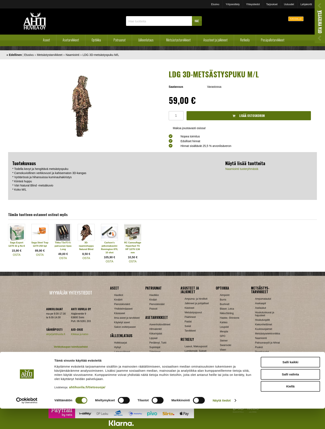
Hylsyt (117, 347)
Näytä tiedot (222, 421)
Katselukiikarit (227, 363)
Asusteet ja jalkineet (215, 39)
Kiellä (290, 407)
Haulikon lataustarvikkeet (128, 365)
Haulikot (118, 295)
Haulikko (154, 295)
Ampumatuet (156, 356)
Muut (152, 365)
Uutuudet (289, 4)
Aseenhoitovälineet (159, 324)
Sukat (188, 326)
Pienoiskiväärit (122, 304)
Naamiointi (72, 54)
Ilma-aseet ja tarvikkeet (127, 317)
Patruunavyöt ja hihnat (267, 342)
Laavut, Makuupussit (196, 346)
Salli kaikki (290, 382)
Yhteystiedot (253, 4)
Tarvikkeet (190, 330)
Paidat (188, 321)
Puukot (259, 347)
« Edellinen (14, 54)
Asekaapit (260, 303)
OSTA (17, 254)
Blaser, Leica (227, 308)
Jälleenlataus (146, 39)
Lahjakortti (306, 4)
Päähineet (190, 317)
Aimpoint (225, 295)
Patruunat (120, 39)
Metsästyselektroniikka (267, 333)
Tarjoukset (272, 4)
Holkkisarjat (120, 342)
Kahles (224, 322)
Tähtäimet (154, 351)
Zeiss (223, 354)
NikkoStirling (227, 313)
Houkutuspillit (262, 319)
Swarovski (225, 345)
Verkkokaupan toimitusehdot (71, 346)
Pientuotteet (191, 355)
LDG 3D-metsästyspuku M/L (100, 54)
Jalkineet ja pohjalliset (197, 303)
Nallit (117, 370)
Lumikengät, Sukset (195, 351)
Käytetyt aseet (122, 322)
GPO (223, 336)
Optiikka (96, 39)
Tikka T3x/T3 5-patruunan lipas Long (63, 245)
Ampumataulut (263, 298)
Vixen (223, 349)
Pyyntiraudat (262, 351)
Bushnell (224, 304)
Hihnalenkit (155, 329)
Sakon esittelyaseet (125, 327)
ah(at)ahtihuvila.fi (55, 334)
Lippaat (153, 338)
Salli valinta (290, 395)
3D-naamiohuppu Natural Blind (86, 245)
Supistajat (154, 347)
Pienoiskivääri (157, 304)
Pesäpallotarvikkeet (272, 39)
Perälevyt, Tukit (157, 342)
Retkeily (245, 39)
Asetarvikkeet (71, 39)
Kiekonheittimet (263, 324)
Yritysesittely (233, 4)
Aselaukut (260, 307)
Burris (223, 299)
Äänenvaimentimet (159, 360)
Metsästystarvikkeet (178, 39)
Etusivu (215, 4)
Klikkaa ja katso (79, 334)
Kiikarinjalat (155, 333)
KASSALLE (296, 19)
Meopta (224, 331)
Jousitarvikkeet (263, 365)
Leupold (224, 327)
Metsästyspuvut (193, 312)
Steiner (224, 340)
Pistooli (153, 308)
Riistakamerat (262, 356)
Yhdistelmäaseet (123, 308)
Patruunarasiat (122, 360)
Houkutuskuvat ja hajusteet (264, 314)
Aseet (46, 39)
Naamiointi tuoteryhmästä (241, 169)
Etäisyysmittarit (228, 358)
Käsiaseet (119, 313)
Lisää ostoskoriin (249, 115)
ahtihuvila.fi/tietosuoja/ (87, 407)
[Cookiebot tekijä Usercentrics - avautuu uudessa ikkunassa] (27, 421)
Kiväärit (118, 299)
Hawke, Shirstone (229, 317)
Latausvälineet (122, 351)
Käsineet (189, 307)
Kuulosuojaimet (263, 329)
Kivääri (153, 299)
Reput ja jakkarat (194, 360)
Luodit (117, 356)
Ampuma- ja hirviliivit (196, 298)
